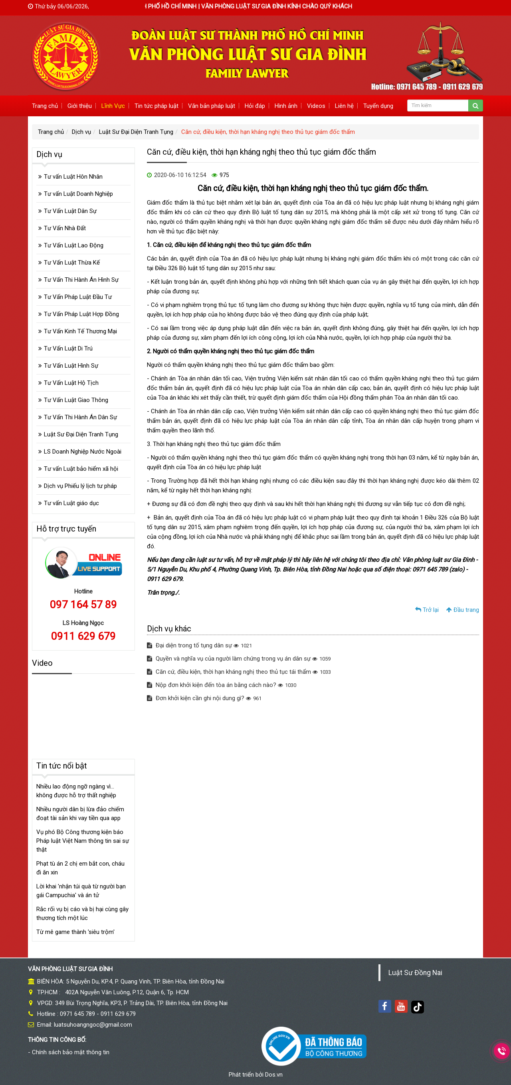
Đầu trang (462, 609)
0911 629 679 (83, 636)
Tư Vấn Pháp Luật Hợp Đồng (81, 314)
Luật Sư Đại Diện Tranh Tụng (136, 131)
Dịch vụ (81, 131)
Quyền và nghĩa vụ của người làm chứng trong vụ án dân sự (239, 658)
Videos (316, 105)
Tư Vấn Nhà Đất (65, 228)
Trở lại (427, 609)
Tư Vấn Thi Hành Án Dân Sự (80, 417)
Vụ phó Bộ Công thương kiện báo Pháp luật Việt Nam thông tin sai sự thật (82, 840)
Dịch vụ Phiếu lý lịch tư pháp (80, 486)
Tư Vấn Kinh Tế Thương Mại (80, 331)
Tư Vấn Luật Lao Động (73, 245)
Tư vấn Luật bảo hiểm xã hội (81, 468)
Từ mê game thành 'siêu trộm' (75, 932)
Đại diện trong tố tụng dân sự (199, 645)
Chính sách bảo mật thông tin (70, 1052)
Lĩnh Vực (113, 105)
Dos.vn (274, 1074)
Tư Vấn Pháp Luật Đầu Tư (78, 297)
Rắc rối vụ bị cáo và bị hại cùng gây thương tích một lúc (82, 914)
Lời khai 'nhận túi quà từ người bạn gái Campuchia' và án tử (81, 891)
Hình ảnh (286, 105)
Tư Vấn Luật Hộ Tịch (71, 382)
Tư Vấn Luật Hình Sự (71, 365)
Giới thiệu (79, 105)
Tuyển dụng (378, 105)
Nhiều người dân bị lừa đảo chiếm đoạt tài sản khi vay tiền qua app (80, 814)
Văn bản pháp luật (211, 105)
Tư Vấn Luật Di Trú (68, 348)
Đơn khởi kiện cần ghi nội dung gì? (204, 698)
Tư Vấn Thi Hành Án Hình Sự (81, 279)
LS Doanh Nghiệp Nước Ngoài (82, 451)
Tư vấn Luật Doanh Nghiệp (78, 193)
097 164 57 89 (83, 605)
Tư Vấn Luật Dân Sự (70, 211)
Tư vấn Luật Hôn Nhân (73, 176)
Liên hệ (344, 105)
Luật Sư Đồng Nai (415, 973)
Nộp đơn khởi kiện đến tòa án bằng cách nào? (221, 685)
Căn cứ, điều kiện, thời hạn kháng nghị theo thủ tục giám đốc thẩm (268, 131)
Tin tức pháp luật (156, 105)
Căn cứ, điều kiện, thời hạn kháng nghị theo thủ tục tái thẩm (239, 671)
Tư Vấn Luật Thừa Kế (72, 262)
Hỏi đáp (255, 105)
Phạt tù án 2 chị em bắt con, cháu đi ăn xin (80, 868)
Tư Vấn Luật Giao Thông (76, 400)
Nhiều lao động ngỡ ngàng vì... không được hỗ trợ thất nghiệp (76, 791)
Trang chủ (45, 105)
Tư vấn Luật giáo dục (71, 503)
